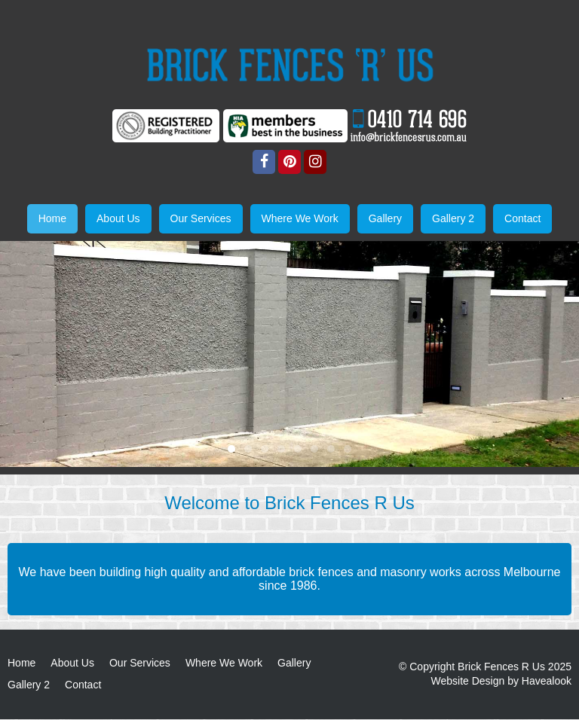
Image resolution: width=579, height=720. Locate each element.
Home (21, 663)
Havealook (546, 682)
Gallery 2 (29, 685)
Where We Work (223, 663)
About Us (72, 663)
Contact (83, 685)
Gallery (294, 663)
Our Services (139, 663)
